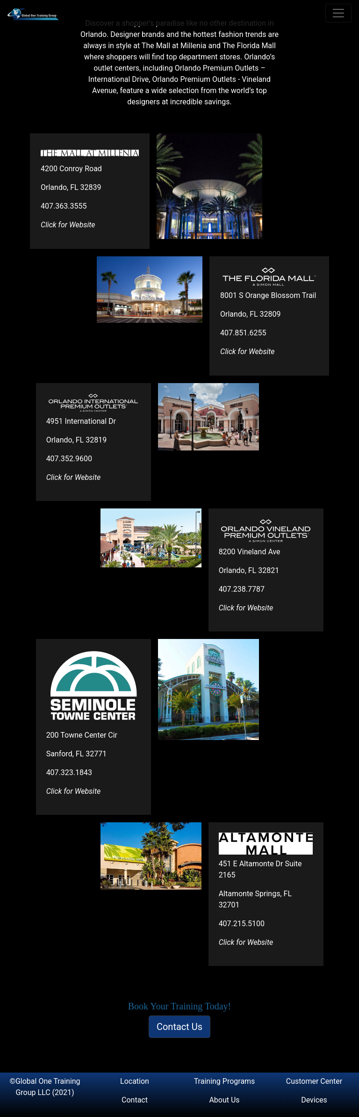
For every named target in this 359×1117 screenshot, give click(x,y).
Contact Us (179, 1026)
